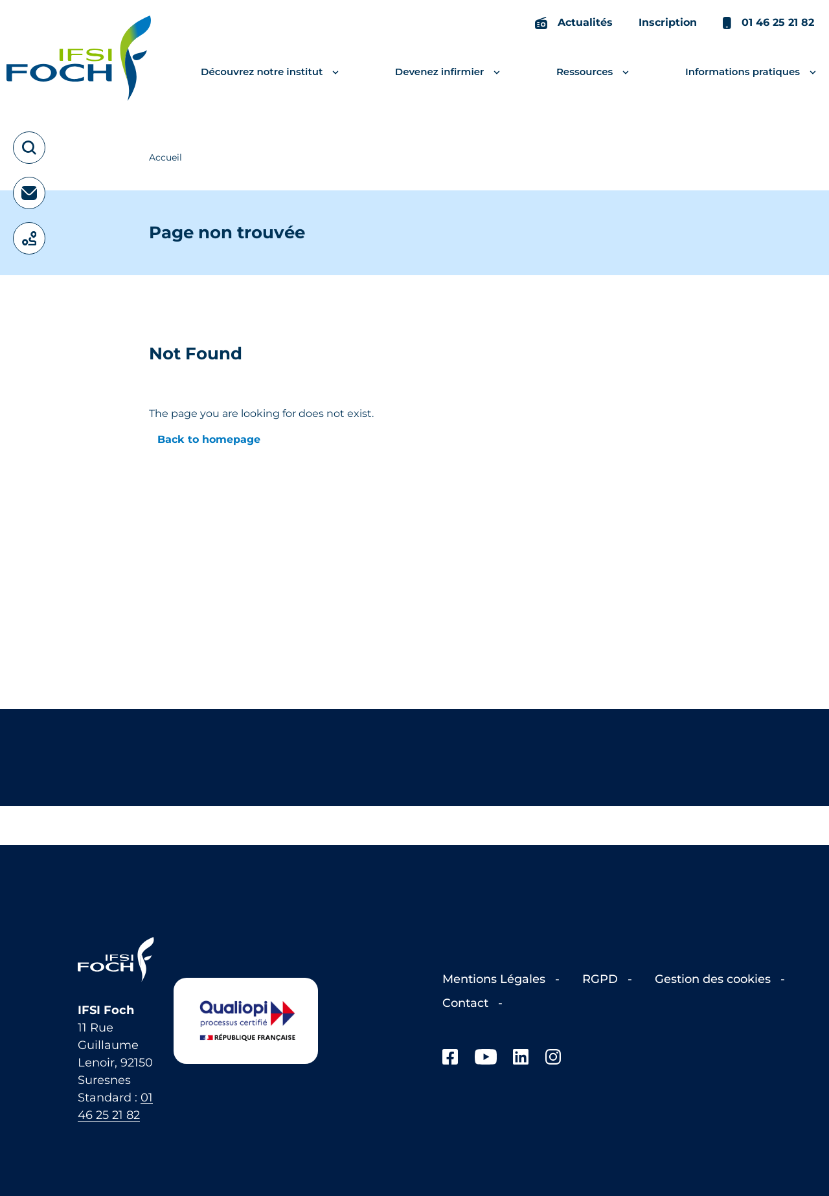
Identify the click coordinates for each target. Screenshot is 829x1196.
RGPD (601, 979)
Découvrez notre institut (271, 71)
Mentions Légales (495, 979)
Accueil (165, 157)
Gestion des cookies (714, 979)
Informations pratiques (752, 71)
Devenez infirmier (449, 71)
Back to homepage (208, 439)
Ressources (594, 71)
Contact (467, 1003)
